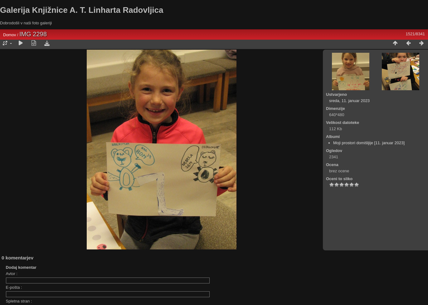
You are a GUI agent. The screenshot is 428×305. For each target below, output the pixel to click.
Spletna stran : (19, 301)
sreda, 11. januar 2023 (349, 100)
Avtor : (11, 273)
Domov (9, 34)
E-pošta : (14, 287)
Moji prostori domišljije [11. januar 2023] (369, 142)
